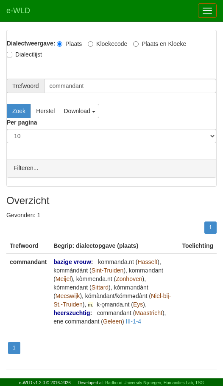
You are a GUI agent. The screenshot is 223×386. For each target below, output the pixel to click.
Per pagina (22, 122)
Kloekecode (107, 43)
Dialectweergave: (31, 43)
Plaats (69, 43)
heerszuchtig (71, 312)
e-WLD (18, 10)
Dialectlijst (24, 54)
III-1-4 (134, 321)
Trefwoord (25, 85)
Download (79, 111)
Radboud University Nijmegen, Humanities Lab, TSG (154, 382)
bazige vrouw (72, 261)
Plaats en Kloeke (159, 43)
